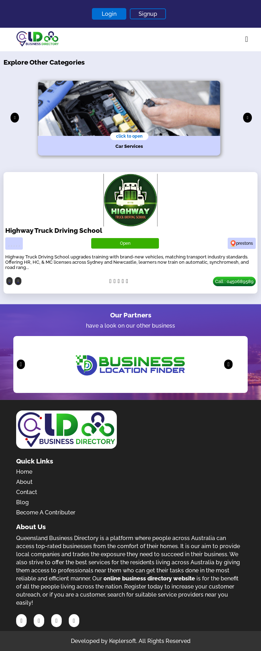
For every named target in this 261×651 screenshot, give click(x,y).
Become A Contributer (45, 512)
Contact (26, 492)
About (24, 482)
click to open (129, 136)
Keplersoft (122, 641)
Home (24, 471)
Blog (22, 502)
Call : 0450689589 (234, 281)
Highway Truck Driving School (53, 230)
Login (109, 14)
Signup (148, 14)
